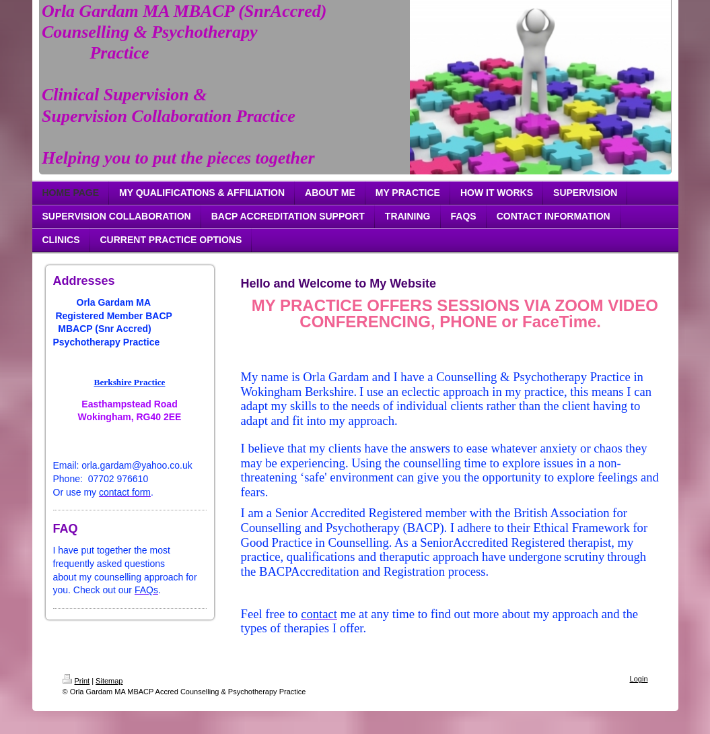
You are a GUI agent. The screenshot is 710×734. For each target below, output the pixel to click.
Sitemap (109, 681)
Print (76, 681)
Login (639, 679)
